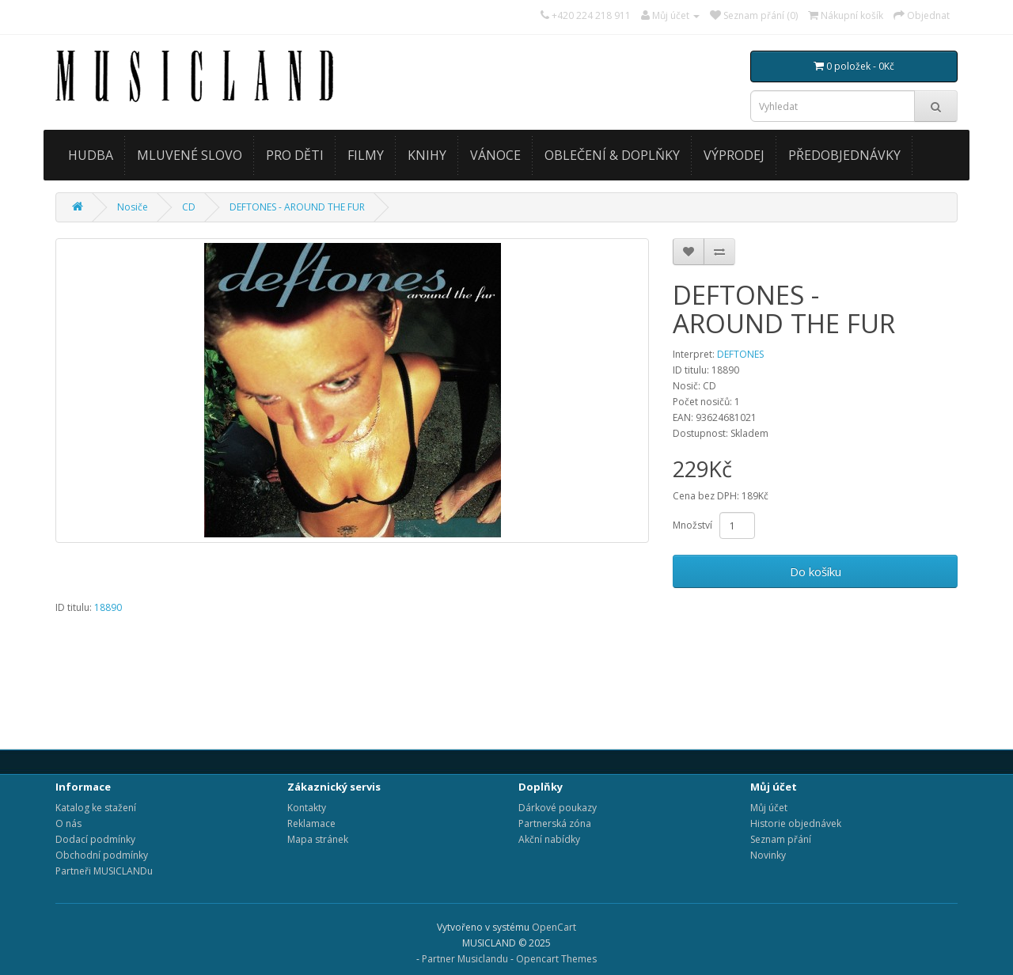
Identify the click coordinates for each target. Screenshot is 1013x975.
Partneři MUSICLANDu (104, 871)
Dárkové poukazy (557, 807)
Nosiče (132, 207)
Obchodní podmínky (101, 855)
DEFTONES (740, 354)
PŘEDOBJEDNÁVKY (844, 155)
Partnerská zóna (554, 823)
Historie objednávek (795, 823)
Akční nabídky (549, 839)
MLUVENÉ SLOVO (189, 155)
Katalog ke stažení (95, 807)
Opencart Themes (556, 959)
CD (188, 207)
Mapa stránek (317, 839)
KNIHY (427, 155)
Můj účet (768, 807)
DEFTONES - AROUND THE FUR (297, 207)
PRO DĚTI (295, 155)
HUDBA (90, 155)
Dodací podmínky (95, 839)
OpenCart (554, 927)
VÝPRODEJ (734, 155)
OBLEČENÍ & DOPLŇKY (612, 155)
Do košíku (815, 571)
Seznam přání (780, 839)
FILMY (365, 155)
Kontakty (306, 807)
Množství (692, 525)
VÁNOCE (495, 155)
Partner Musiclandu (465, 959)
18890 (108, 607)
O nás (68, 823)
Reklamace (311, 823)
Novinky (768, 855)
